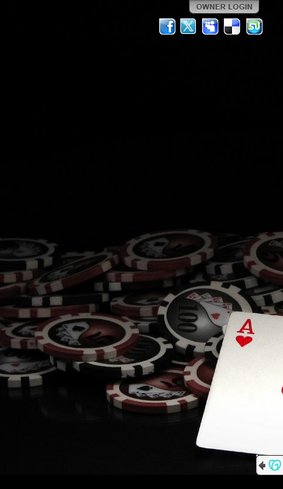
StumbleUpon (254, 26)
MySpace (210, 26)
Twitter (189, 26)
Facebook (167, 26)
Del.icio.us (232, 26)
